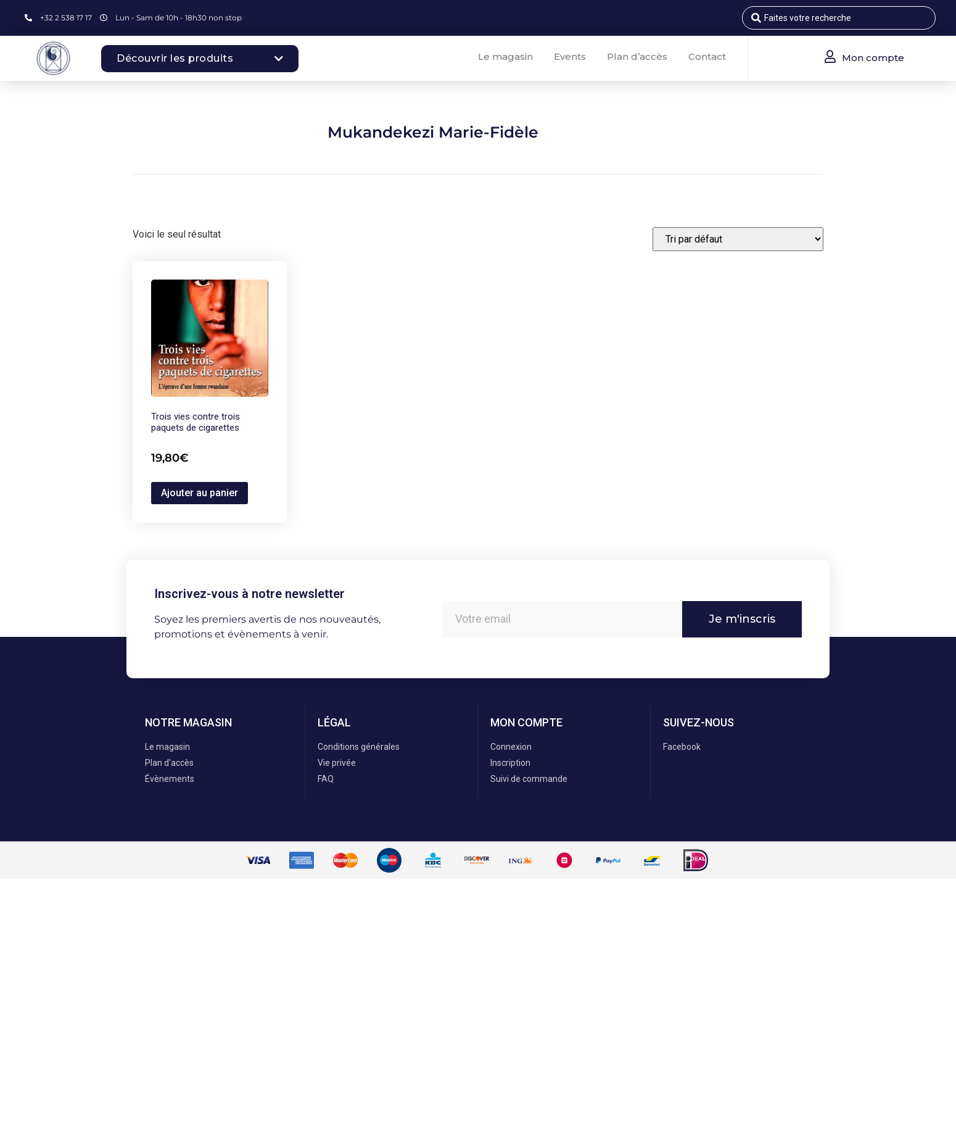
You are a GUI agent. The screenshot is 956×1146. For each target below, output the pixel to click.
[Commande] (738, 239)
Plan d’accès (637, 56)
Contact (707, 56)
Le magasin (505, 56)
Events (570, 56)
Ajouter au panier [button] (199, 493)
